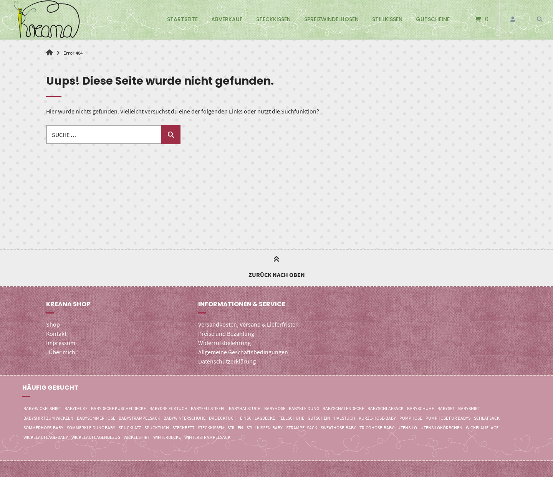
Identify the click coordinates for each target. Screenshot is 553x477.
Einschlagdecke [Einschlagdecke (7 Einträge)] (257, 418)
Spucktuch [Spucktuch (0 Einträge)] (156, 427)
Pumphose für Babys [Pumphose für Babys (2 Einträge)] (448, 418)
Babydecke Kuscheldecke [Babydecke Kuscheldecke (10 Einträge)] (118, 408)
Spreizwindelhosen (331, 19)
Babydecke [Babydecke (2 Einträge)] (76, 408)
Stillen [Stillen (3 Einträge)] (235, 427)
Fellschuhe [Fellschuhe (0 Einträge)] (291, 418)
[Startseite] (46, 19)
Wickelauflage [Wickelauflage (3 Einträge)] (482, 427)
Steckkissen (273, 19)
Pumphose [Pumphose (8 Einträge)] (410, 418)
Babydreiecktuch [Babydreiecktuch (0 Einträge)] (168, 408)
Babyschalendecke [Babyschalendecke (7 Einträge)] (343, 408)
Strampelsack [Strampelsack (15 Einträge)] (301, 427)
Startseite (182, 19)
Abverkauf (226, 19)
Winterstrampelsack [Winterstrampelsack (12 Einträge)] (207, 437)
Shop (53, 324)
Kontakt (56, 333)
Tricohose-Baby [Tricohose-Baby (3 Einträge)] (376, 427)
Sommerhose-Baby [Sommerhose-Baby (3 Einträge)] (43, 427)
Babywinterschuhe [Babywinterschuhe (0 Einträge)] (184, 418)
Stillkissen (387, 19)
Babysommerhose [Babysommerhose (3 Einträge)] (96, 418)
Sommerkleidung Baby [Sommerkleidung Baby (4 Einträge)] (91, 427)
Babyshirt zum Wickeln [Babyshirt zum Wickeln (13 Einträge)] (48, 418)
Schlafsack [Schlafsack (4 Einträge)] (487, 418)
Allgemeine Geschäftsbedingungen (243, 352)
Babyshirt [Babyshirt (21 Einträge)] (469, 408)
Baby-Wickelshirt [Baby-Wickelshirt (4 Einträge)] (42, 408)
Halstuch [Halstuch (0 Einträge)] (344, 418)
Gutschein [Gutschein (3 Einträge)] (319, 418)
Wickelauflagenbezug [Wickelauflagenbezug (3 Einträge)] (95, 437)
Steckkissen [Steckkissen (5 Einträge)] (211, 427)
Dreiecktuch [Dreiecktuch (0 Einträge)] (223, 418)
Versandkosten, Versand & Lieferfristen (248, 324)
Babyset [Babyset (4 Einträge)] (446, 408)
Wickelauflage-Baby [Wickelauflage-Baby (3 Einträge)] (45, 437)
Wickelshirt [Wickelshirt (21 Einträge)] (137, 437)
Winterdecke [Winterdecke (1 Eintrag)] (167, 437)
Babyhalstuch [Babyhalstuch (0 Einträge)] (245, 408)
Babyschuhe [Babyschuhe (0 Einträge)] (420, 408)
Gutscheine (433, 19)
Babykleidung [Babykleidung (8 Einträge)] (304, 408)
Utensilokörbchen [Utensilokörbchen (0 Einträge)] (441, 427)
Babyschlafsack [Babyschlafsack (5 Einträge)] (386, 408)
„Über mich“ (62, 352)
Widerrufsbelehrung (224, 343)
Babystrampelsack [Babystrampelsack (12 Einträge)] (139, 418)
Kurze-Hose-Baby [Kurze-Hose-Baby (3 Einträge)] (377, 418)
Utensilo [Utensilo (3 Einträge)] (407, 427)
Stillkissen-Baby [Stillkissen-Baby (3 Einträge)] (265, 427)
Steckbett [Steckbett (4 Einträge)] (183, 427)
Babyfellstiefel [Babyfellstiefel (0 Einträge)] (208, 408)
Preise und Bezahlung (226, 333)
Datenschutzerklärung (227, 361)
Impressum (60, 343)
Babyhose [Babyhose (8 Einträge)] (274, 408)
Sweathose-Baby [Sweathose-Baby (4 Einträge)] (338, 427)
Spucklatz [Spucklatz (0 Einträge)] (130, 427)
